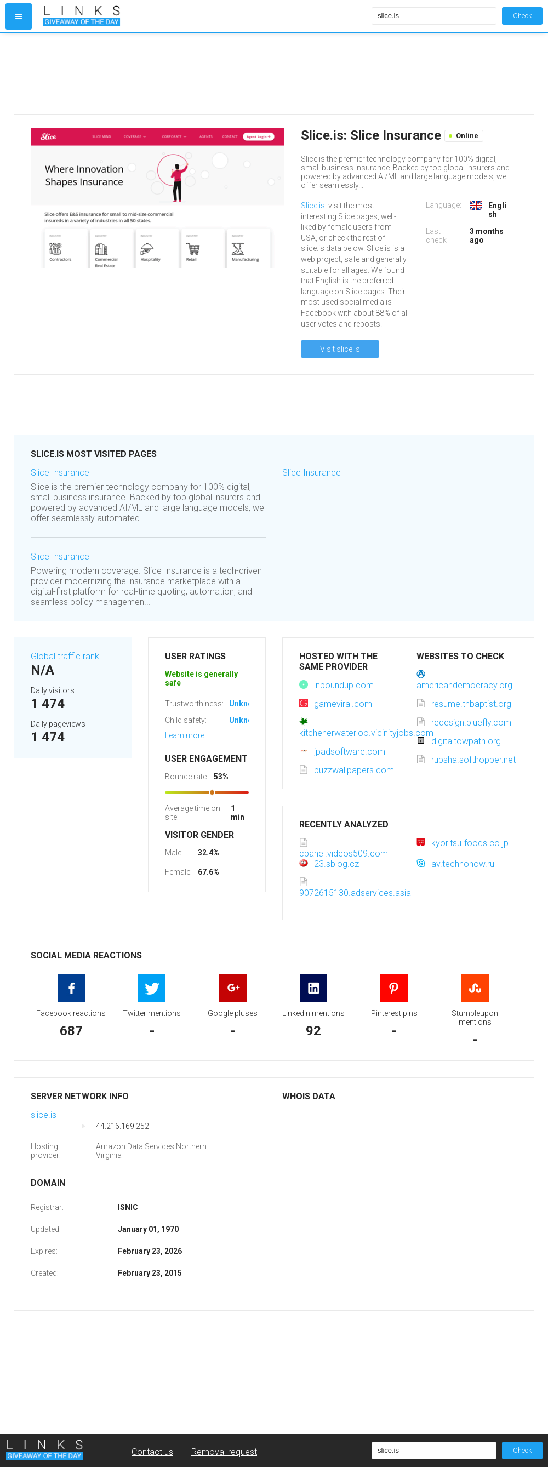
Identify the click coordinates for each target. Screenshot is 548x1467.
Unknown (245, 703)
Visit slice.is (340, 349)
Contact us (152, 1452)
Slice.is (313, 205)
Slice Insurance (60, 472)
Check (522, 16)
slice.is (43, 1115)
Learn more (184, 735)
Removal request (224, 1452)
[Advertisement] (205, 73)
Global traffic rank (65, 656)
